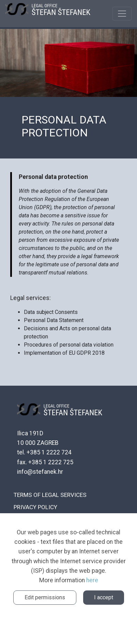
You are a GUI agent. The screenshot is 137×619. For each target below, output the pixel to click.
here (92, 580)
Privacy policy (35, 507)
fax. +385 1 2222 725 (45, 462)
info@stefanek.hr (40, 471)
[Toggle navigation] (122, 13)
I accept (103, 597)
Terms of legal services (50, 494)
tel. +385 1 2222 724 (44, 452)
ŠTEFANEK (47, 13)
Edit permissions (45, 597)
